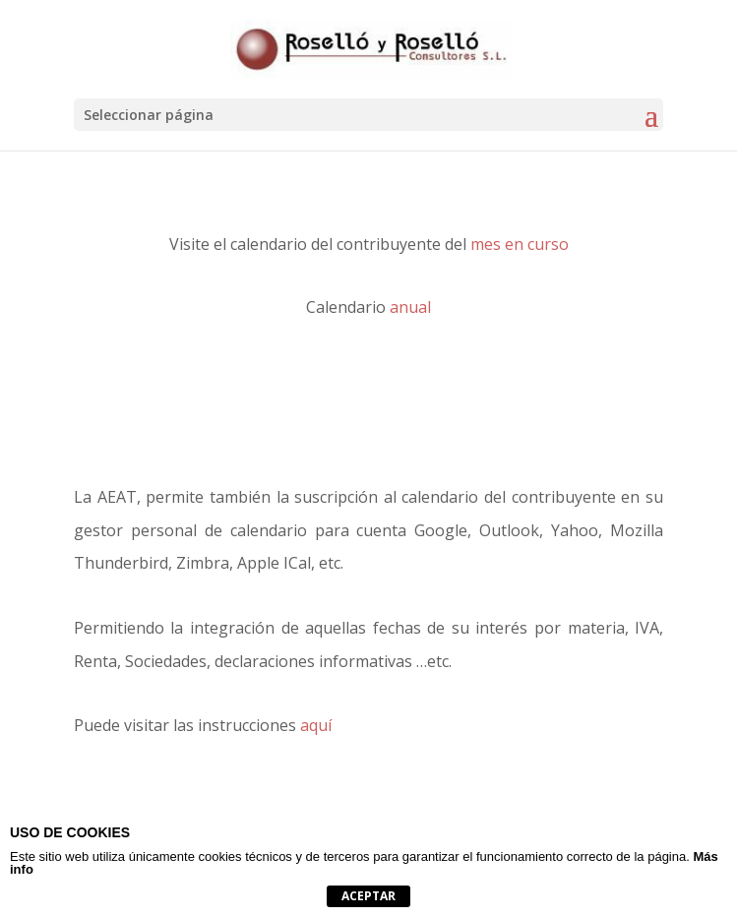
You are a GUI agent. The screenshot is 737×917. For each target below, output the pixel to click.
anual (410, 307)
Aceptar (368, 895)
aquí (316, 725)
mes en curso (519, 244)
